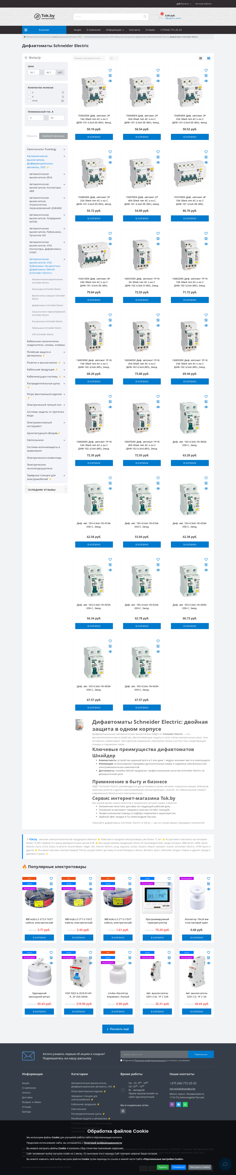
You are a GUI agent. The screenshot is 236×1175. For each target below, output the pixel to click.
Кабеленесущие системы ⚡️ (44, 376)
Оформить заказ (173, 18)
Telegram (178, 1102)
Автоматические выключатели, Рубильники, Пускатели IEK (45, 232)
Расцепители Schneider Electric (47, 321)
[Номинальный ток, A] (36, 118)
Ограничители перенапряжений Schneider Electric (48, 313)
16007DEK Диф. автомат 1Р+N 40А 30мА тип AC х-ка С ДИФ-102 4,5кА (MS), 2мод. (142, 445)
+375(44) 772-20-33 (171, 29)
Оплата (26, 1090)
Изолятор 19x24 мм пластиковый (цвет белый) (196, 923)
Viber (172, 1102)
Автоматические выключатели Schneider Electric (47, 281)
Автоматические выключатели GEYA (41, 175)
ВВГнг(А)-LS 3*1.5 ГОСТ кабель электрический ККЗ (78, 923)
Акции (77, 29)
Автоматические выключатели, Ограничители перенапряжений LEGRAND (46, 203)
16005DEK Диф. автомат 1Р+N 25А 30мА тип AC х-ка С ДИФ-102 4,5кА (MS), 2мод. (189, 364)
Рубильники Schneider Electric (46, 327)
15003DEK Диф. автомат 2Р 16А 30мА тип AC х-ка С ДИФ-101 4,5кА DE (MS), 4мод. (94, 119)
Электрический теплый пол (44, 404)
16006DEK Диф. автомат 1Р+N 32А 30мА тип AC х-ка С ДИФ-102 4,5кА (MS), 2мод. (94, 445)
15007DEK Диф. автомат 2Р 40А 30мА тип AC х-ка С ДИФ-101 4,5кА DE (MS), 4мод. (142, 201)
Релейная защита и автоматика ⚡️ (39, 353)
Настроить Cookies (200, 1167)
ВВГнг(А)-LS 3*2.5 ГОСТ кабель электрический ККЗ (39, 923)
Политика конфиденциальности (150, 1058)
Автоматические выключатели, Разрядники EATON (45, 218)
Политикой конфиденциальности (103, 1143)
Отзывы (150, 29)
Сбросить (32, 135)
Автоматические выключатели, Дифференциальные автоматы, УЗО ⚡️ (40, 161)
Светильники (35, 440)
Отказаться (179, 1167)
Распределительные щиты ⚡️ (43, 385)
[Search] (144, 16)
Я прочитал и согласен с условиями (156, 1058)
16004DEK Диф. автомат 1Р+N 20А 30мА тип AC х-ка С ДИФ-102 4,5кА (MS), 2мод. (142, 364)
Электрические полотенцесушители (39, 466)
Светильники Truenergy (41, 149)
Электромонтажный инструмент (39, 424)
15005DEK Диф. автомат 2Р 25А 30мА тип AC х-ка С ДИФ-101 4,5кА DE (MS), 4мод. (189, 119)
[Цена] (33, 72)
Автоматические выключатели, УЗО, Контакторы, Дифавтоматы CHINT (45, 247)
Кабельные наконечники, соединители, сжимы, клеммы (46, 343)
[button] (203, 4)
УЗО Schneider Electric (43, 334)
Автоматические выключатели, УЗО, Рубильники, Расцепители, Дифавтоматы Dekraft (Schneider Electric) (45, 266)
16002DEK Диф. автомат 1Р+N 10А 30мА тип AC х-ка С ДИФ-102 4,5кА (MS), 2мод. (189, 282)
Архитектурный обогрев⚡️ (44, 433)
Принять (162, 1167)
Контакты (134, 29)
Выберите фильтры (53, 135)
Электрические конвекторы (44, 457)
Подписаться (201, 1051)
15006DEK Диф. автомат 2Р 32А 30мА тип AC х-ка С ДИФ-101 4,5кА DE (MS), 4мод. (94, 201)
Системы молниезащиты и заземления (43, 448)
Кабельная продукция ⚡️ (42, 369)
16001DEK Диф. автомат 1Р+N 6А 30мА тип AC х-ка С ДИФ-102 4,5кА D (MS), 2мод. (142, 282)
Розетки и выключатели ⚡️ (44, 362)
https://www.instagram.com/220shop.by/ (123, 1108)
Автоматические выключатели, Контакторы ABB (45, 188)
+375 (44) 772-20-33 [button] (183, 1081)
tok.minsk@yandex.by (183, 1086)
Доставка (27, 1094)
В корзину (94, 136)
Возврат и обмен (31, 1099)
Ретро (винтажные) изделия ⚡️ (44, 395)
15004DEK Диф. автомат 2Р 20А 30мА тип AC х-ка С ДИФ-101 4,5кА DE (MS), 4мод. (142, 119)
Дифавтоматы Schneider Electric (47, 305)
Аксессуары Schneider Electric (46, 289)
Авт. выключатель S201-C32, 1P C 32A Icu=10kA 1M (157, 997)
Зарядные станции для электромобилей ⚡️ (41, 477)
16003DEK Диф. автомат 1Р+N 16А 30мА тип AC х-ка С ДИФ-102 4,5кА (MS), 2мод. (94, 364)
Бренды (26, 1109)
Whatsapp (185, 1102)
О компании (94, 29)
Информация (115, 29)
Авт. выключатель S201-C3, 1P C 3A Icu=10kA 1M (197, 997)
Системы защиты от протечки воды (45, 413)
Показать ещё (118, 1026)
